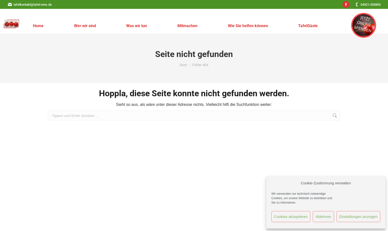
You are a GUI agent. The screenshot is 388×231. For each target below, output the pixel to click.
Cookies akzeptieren (291, 216)
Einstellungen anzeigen (358, 216)
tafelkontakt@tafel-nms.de (29, 4)
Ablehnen (323, 216)
